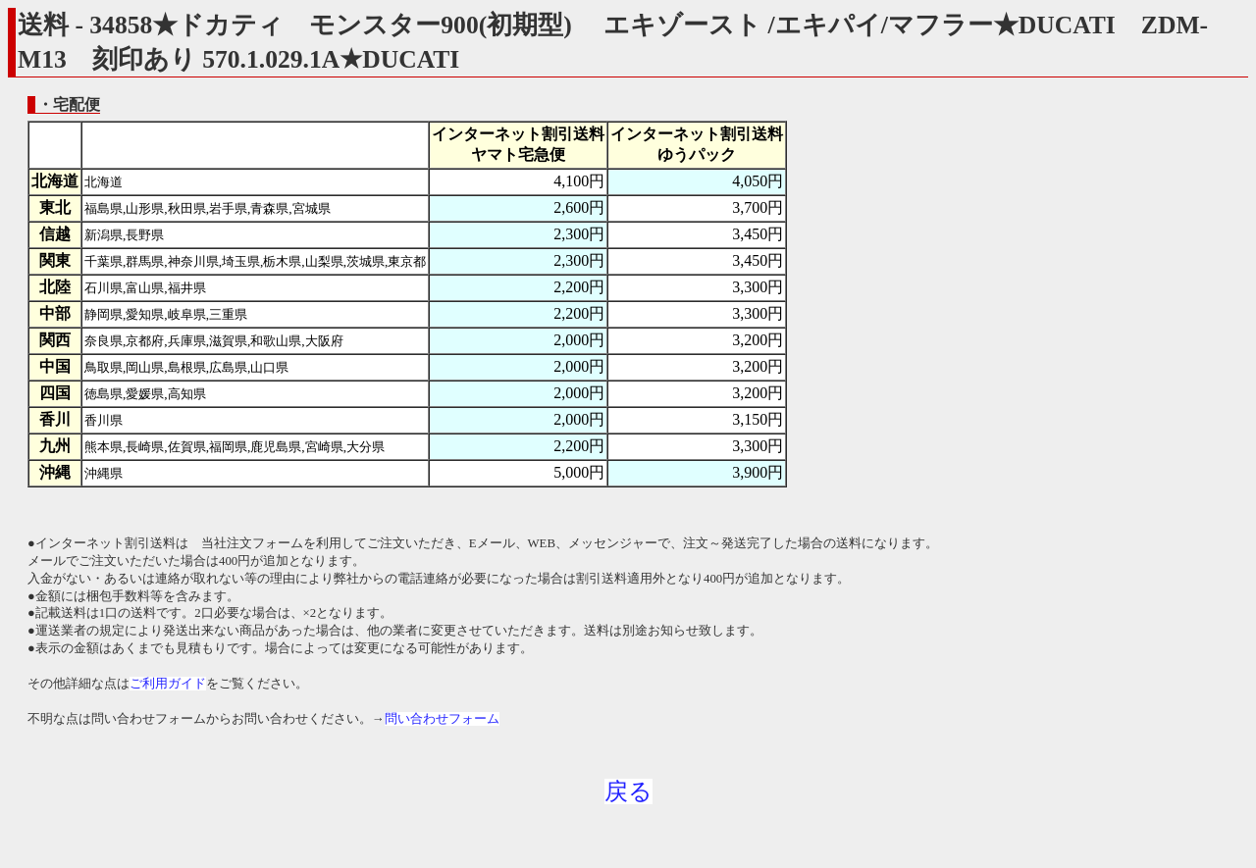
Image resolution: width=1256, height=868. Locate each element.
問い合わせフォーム (442, 719)
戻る (628, 791)
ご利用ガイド (168, 683)
